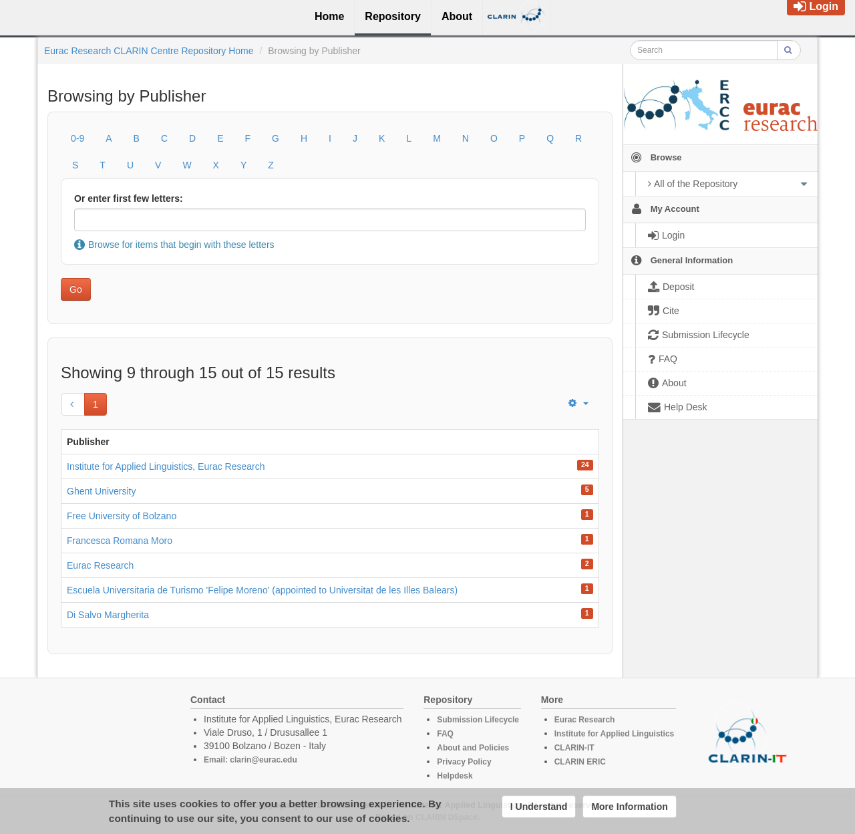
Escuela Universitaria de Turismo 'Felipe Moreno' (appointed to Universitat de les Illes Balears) (262, 590)
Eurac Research (100, 565)
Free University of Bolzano (121, 516)
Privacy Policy (464, 762)
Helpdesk (454, 776)
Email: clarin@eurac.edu (250, 759)
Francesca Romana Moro (119, 540)
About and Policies (473, 747)
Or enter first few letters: (128, 198)
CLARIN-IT (574, 747)
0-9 (77, 138)
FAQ (445, 733)
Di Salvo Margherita (108, 614)
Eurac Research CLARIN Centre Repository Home (149, 50)
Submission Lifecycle (478, 719)
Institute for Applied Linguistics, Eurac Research (166, 466)
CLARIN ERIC (580, 762)
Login (816, 6)
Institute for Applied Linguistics (614, 733)
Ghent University (101, 491)
